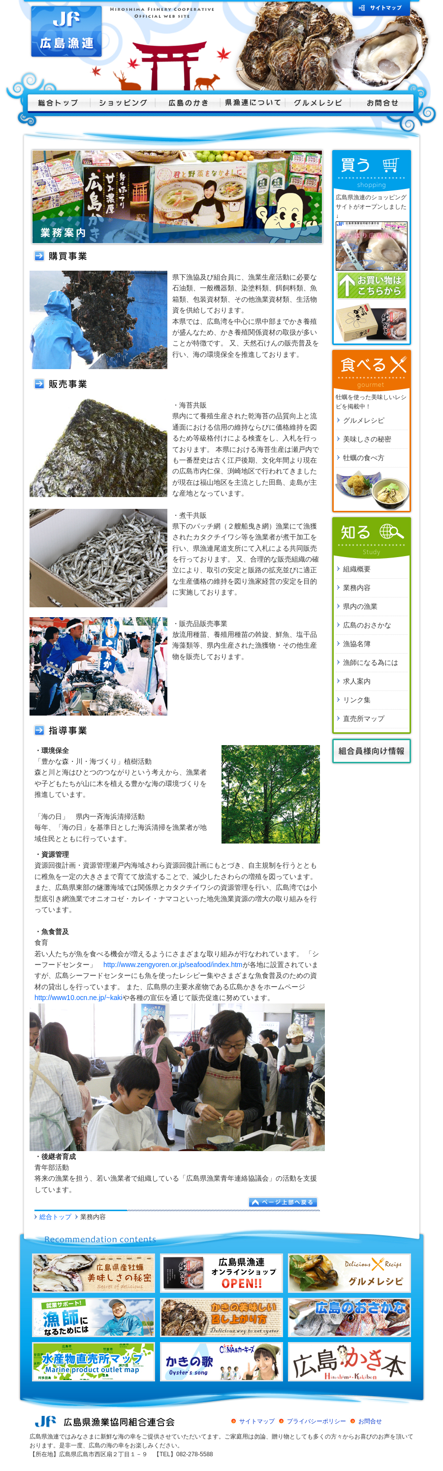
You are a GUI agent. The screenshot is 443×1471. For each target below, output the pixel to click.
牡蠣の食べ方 (363, 458)
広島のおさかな (367, 625)
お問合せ (370, 1421)
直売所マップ (363, 718)
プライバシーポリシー (316, 1421)
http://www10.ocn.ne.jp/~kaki (78, 998)
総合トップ (55, 1217)
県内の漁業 (360, 606)
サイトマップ (257, 1421)
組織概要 (357, 569)
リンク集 (357, 700)
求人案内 (357, 681)
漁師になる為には (370, 662)
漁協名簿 (357, 644)
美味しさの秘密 (367, 439)
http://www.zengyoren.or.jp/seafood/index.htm (173, 965)
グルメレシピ (363, 420)
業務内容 (357, 588)
